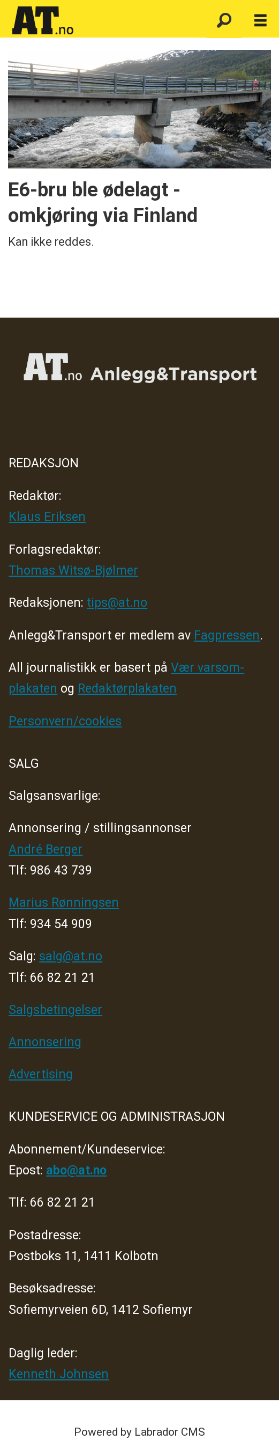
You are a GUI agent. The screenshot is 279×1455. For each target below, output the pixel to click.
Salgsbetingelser (55, 1009)
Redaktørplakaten (127, 688)
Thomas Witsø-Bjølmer (73, 570)
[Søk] (224, 20)
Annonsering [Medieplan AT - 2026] (45, 1041)
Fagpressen (227, 635)
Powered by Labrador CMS (139, 1431)
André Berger (45, 849)
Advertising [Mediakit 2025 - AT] (41, 1074)
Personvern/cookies (65, 721)
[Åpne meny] (260, 21)
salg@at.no (70, 956)
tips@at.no (117, 602)
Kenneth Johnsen (59, 1373)
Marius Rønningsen (64, 902)
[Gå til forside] (103, 20)
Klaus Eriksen (47, 516)
